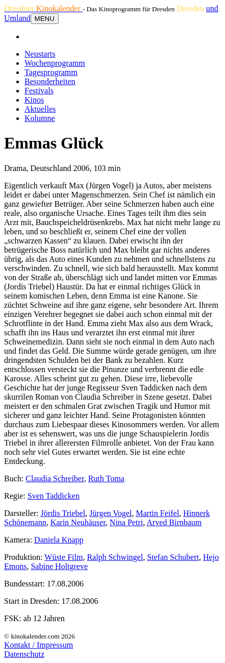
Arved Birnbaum (174, 522)
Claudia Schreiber (55, 478)
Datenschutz (24, 654)
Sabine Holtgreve (59, 566)
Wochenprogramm (54, 63)
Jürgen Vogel (110, 513)
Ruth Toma (106, 478)
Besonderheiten (50, 81)
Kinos (34, 99)
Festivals (39, 90)
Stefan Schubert (173, 557)
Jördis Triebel (63, 513)
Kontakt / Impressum (38, 645)
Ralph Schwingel (115, 557)
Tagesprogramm (51, 72)
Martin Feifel (157, 513)
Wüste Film (63, 557)
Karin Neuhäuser (78, 522)
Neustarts (39, 54)
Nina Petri (126, 522)
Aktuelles (40, 109)
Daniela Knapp (58, 539)
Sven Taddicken (54, 496)
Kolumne (39, 118)
